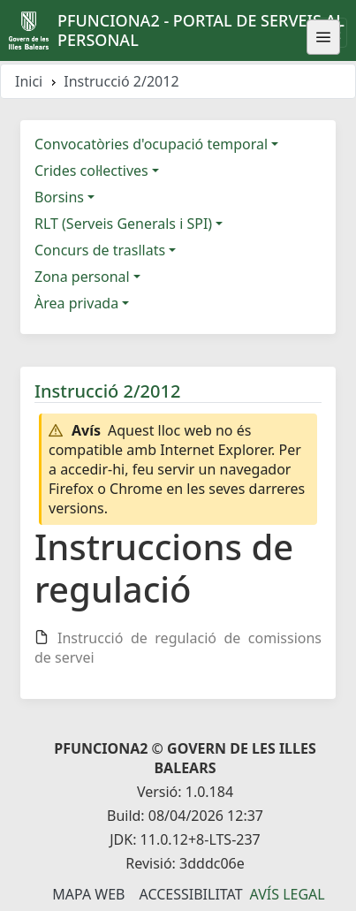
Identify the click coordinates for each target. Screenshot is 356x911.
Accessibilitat (190, 894)
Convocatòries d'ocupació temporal (151, 144)
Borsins (59, 197)
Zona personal (82, 276)
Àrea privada (76, 303)
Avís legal (287, 894)
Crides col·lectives (91, 170)
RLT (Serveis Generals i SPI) (123, 223)
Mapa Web (88, 894)
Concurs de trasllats (99, 250)
